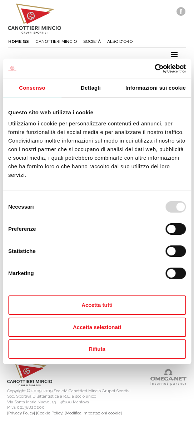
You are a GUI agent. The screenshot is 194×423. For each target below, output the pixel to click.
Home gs (18, 41)
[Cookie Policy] (50, 412)
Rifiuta (97, 349)
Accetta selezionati (97, 327)
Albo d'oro (120, 41)
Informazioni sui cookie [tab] (155, 88)
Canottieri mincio (56, 41)
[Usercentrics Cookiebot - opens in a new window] (154, 68)
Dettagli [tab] (91, 88)
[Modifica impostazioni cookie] (93, 412)
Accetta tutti (97, 305)
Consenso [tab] (32, 88)
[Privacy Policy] (21, 412)
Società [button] (92, 41)
